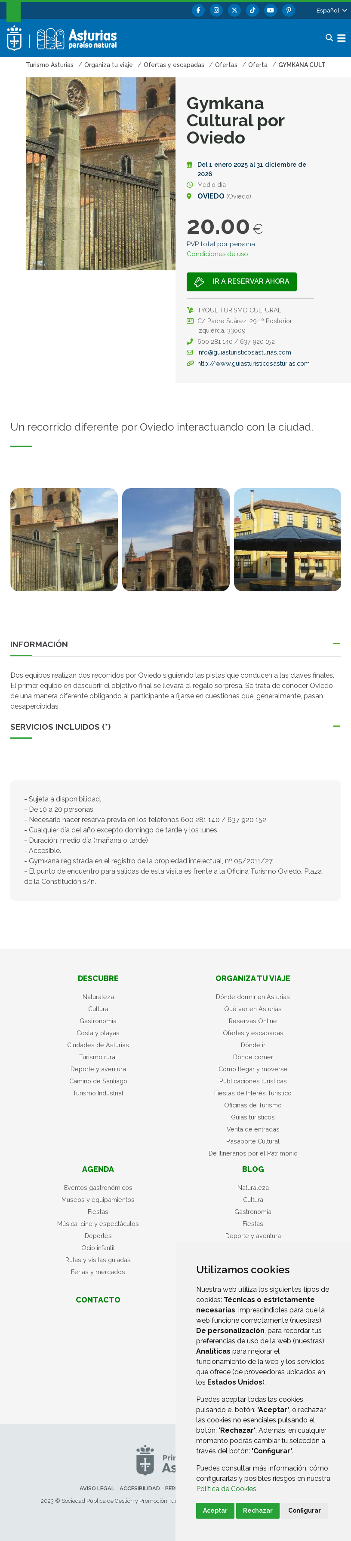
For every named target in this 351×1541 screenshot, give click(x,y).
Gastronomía (98, 1020)
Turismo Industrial (98, 1093)
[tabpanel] (64, 545)
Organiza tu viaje (253, 978)
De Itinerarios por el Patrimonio (253, 1153)
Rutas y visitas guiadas (98, 1259)
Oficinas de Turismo (253, 1105)
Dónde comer (253, 1057)
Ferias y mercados (98, 1271)
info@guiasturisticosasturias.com (244, 352)
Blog (253, 1169)
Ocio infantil (98, 1247)
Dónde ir (253, 1045)
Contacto (98, 1299)
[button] (331, 10)
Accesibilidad (140, 1488)
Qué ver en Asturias (253, 1008)
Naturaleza (98, 996)
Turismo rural (98, 1057)
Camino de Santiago (98, 1081)
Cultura (98, 1008)
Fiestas (98, 1211)
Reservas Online (253, 1020)
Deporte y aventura (98, 1069)
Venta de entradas (253, 1129)
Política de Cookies (226, 1489)
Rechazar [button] (258, 1510)
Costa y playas (98, 1033)
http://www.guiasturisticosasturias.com (253, 363)
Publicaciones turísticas (253, 1081)
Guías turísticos (253, 1117)
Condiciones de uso (217, 254)
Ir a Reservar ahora (241, 282)
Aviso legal (97, 1488)
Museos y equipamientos (98, 1199)
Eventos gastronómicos (98, 1187)
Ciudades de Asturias (98, 1045)
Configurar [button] (304, 1510)
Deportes (98, 1235)
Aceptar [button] (215, 1510)
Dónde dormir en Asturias (253, 996)
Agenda (98, 1169)
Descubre (98, 978)
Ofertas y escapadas (253, 1033)
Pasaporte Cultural (253, 1141)
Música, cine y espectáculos (98, 1223)
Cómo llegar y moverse (253, 1069)
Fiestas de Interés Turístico (253, 1093)
